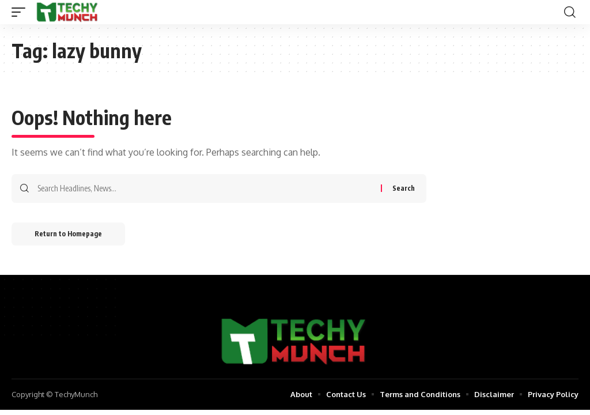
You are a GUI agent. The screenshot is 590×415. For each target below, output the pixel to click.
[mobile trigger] (21, 12)
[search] (569, 12)
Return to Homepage (68, 233)
